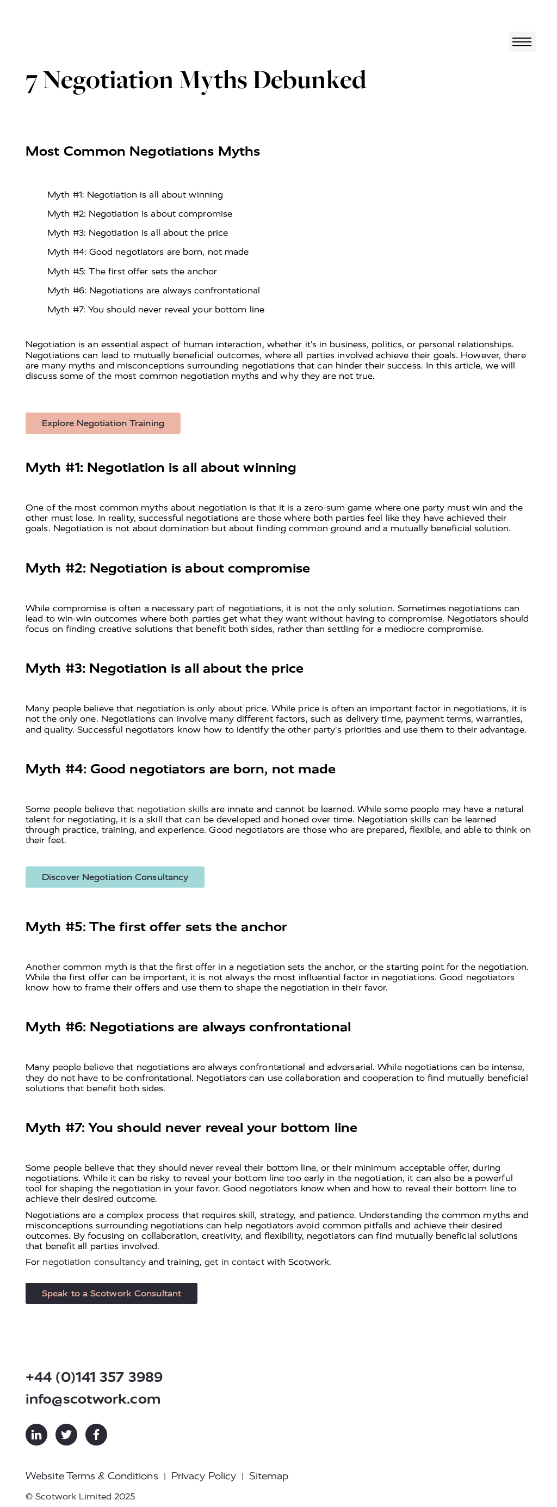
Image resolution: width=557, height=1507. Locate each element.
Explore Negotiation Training (103, 423)
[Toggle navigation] (522, 42)
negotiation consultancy (93, 1262)
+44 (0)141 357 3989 (94, 1377)
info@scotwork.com (93, 1399)
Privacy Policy (203, 1476)
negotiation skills (173, 809)
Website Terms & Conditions (92, 1476)
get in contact (234, 1262)
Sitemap (268, 1476)
